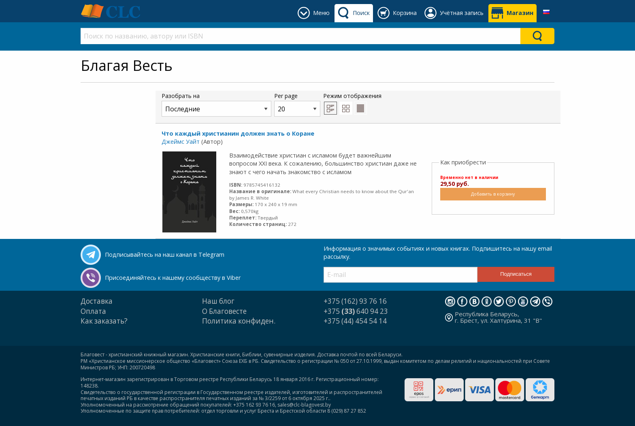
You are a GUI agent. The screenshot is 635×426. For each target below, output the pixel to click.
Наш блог (218, 301)
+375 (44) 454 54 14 (355, 321)
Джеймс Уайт (181, 141)
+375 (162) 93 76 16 (355, 301)
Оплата (93, 311)
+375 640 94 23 (356, 311)
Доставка (97, 301)
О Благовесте (224, 311)
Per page (297, 104)
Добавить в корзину (493, 194)
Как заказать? (104, 321)
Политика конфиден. (238, 321)
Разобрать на (216, 104)
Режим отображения (352, 103)
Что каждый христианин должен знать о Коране (238, 133)
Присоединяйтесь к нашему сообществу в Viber (173, 277)
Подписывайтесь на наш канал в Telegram (164, 254)
